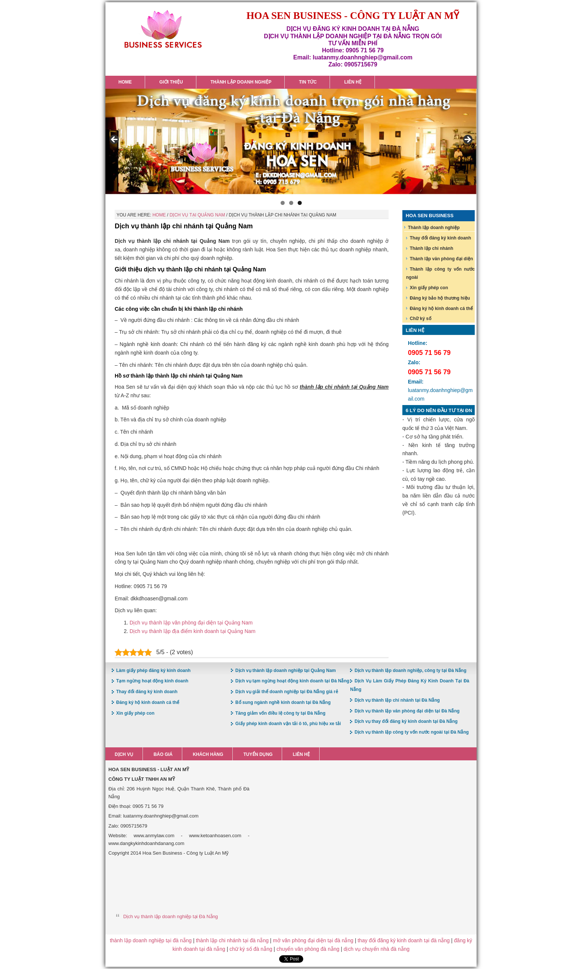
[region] (291, 142)
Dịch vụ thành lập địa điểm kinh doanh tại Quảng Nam (192, 631)
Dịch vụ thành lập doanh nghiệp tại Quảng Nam (285, 670)
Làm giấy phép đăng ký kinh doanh (153, 670)
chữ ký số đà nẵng (250, 949)
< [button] (114, 140)
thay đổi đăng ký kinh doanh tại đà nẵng (403, 940)
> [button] (467, 140)
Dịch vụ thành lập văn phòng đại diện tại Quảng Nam (191, 623)
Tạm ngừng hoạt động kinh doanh (152, 680)
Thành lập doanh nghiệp (434, 227)
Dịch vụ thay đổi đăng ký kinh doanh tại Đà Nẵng (406, 721)
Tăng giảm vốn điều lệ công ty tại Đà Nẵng (280, 713)
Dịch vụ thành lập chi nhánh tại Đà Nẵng (397, 700)
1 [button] (283, 203)
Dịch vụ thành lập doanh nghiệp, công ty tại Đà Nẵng (410, 670)
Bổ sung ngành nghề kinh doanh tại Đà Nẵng (283, 702)
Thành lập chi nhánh (431, 248)
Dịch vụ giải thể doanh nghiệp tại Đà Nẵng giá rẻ (286, 691)
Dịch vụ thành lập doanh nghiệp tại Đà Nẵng (170, 916)
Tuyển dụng (258, 754)
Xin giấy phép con (429, 287)
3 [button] (300, 203)
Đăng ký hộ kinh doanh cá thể (441, 308)
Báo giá (163, 754)
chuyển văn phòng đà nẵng (308, 949)
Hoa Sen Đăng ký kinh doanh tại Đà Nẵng (163, 29)
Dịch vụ (124, 754)
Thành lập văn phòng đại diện (441, 258)
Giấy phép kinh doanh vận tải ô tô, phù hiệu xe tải (288, 723)
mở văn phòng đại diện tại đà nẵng (313, 940)
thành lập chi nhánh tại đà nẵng (232, 940)
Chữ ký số (420, 318)
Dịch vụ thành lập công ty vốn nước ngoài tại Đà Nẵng (411, 732)
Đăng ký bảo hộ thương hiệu (440, 298)
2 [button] (291, 203)
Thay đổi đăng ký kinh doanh (440, 238)
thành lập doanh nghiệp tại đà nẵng (151, 940)
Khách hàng (208, 754)
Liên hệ (301, 754)
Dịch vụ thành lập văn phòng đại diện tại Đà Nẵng (407, 711)
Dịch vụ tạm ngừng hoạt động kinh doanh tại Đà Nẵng (292, 680)
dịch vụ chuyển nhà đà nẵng (377, 949)
